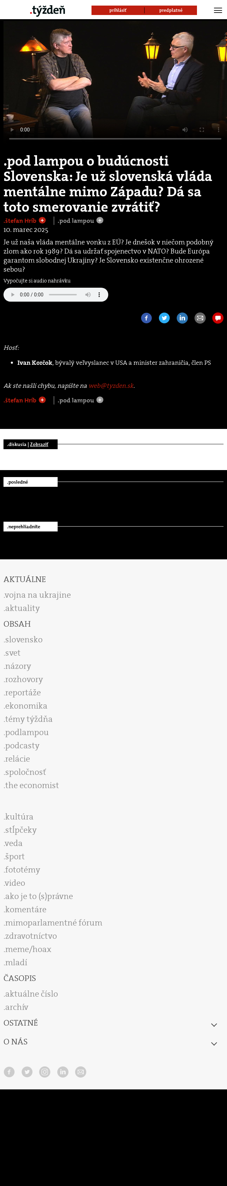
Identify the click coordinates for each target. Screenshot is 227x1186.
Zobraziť (39, 444)
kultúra (19, 816)
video (15, 883)
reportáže (23, 692)
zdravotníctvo (31, 936)
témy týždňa (29, 719)
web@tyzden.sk (110, 386)
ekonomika (26, 705)
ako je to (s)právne (39, 896)
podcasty (22, 745)
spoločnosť (25, 772)
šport (15, 856)
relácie (17, 758)
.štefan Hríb (20, 221)
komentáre (25, 909)
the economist (32, 785)
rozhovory (24, 679)
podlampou (27, 732)
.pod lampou (76, 221)
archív (16, 1007)
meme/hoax (28, 949)
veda (14, 843)
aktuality (22, 608)
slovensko (24, 639)
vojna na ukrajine (38, 594)
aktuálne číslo (31, 993)
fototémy (22, 869)
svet (13, 652)
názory (18, 666)
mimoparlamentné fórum (53, 922)
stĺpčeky (21, 830)
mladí (16, 962)
